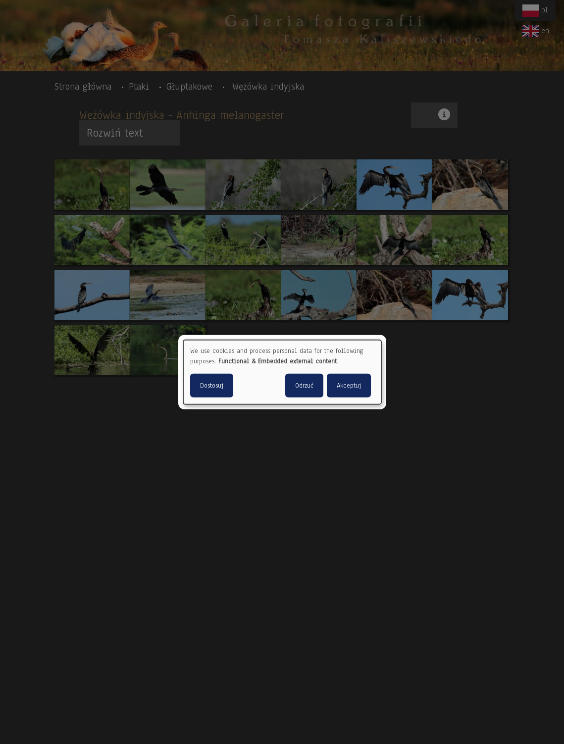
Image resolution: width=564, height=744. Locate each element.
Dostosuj (211, 385)
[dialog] (282, 372)
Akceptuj (349, 385)
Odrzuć (304, 385)
